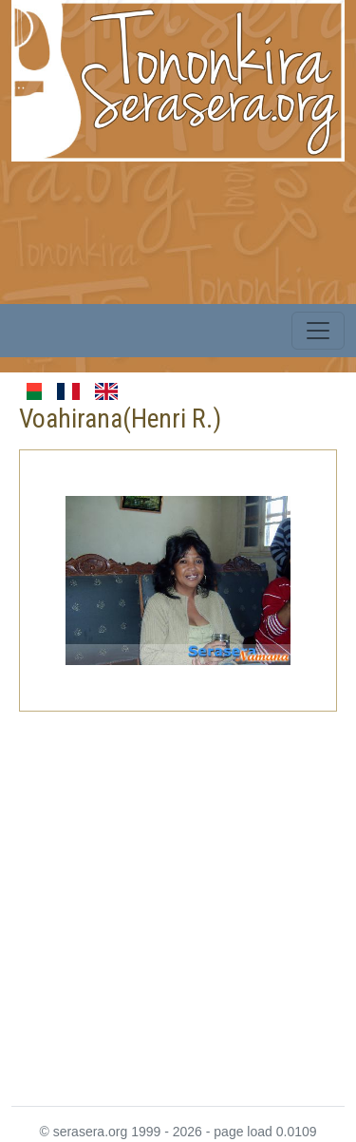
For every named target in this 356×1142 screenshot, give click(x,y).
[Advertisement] (178, 897)
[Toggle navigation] (318, 331)
